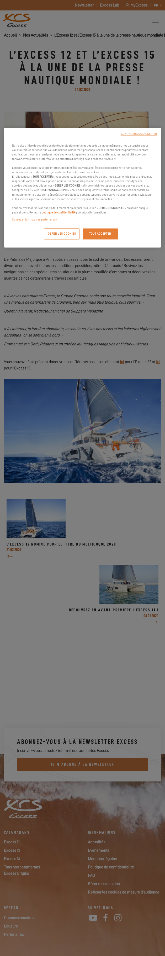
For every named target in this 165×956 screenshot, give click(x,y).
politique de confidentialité (59, 212)
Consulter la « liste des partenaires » (34, 219)
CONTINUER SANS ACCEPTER (139, 133)
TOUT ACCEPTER (100, 233)
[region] (82, 187)
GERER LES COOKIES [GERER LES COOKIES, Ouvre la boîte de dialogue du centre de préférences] (62, 233)
